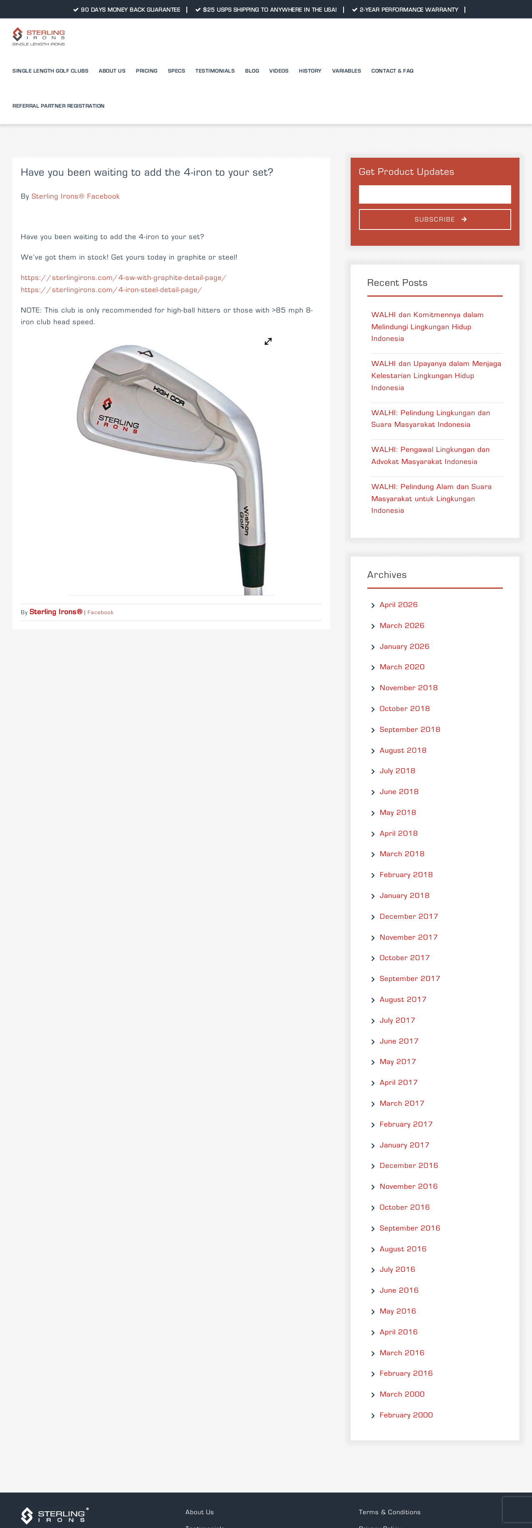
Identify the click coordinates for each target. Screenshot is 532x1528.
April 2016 (399, 1332)
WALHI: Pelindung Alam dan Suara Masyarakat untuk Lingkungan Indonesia (431, 499)
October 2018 (405, 709)
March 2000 (402, 1394)
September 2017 (410, 979)
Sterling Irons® (56, 612)
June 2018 (399, 792)
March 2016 (402, 1353)
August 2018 (403, 750)
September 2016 (410, 1228)
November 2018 (409, 688)
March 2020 (402, 667)
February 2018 (406, 875)
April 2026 (399, 605)
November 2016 (409, 1186)
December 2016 (409, 1166)
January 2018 (405, 896)
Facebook (101, 612)
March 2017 (402, 1103)
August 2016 (403, 1249)
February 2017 (406, 1124)
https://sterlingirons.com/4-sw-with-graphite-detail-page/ (124, 278)
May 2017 (398, 1062)
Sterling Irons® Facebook (76, 196)
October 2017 (405, 958)
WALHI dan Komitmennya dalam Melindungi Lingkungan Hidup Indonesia (427, 327)
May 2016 (398, 1311)
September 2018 (410, 730)
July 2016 (398, 1269)
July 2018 (398, 771)
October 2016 (405, 1207)
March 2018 (402, 854)
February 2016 (406, 1373)
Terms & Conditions (390, 1512)
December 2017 (409, 916)
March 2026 (402, 626)
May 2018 (398, 813)
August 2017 (403, 1000)
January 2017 (405, 1145)
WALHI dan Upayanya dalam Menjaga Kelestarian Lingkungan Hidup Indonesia (436, 376)
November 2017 (409, 937)
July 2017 (398, 1020)
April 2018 (399, 833)
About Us (200, 1512)
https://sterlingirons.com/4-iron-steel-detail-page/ (112, 290)
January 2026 (405, 647)
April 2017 (399, 1083)
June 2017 (399, 1041)
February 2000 (406, 1415)
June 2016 (399, 1290)
